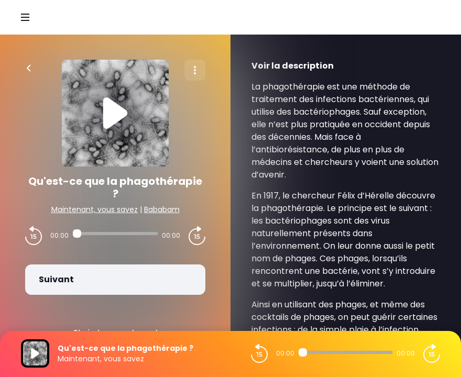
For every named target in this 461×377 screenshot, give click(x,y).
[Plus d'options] (194, 70)
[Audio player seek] (115, 233)
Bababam (162, 209)
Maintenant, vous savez (94, 209)
